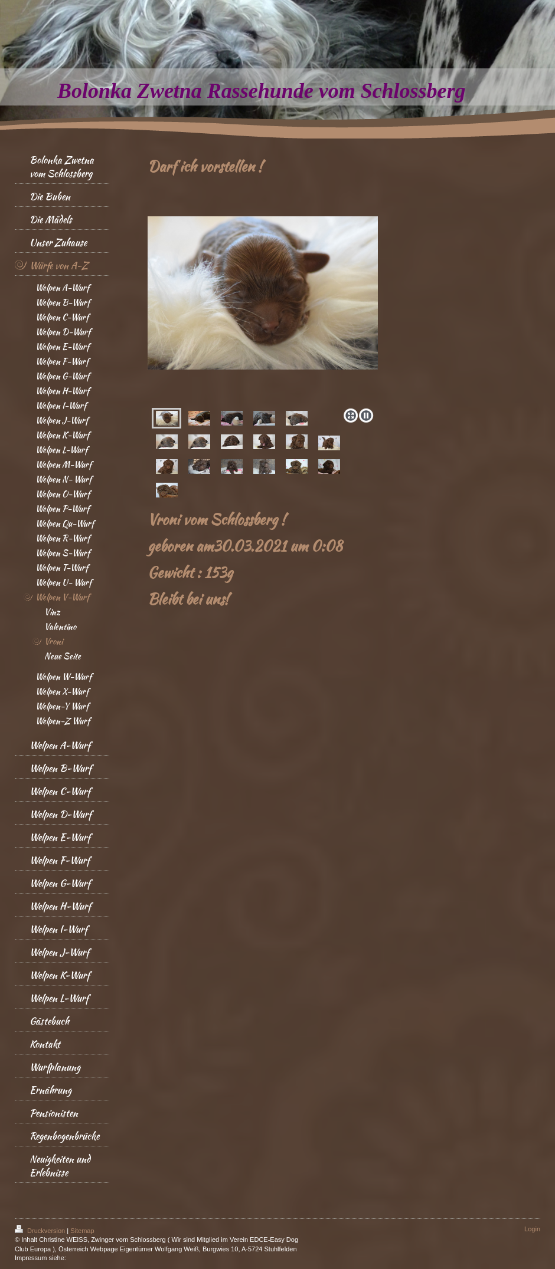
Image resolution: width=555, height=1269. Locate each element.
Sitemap (82, 1230)
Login (532, 1228)
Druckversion (41, 1230)
